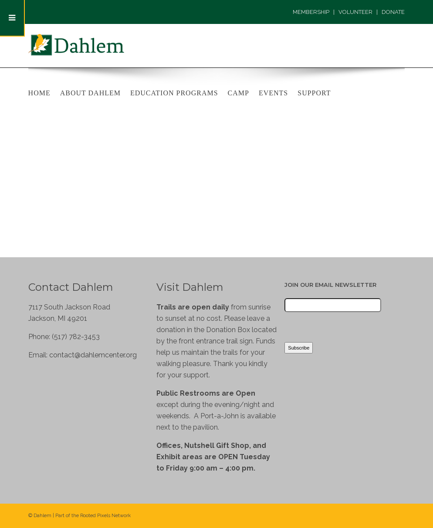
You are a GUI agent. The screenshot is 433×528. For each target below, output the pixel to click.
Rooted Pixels (95, 515)
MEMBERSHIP (311, 12)
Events (273, 93)
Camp (238, 93)
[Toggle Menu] (12, 18)
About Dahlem (90, 93)
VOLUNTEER (355, 12)
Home (39, 93)
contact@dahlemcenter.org (93, 355)
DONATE (393, 12)
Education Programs (174, 93)
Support (314, 93)
